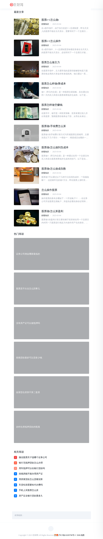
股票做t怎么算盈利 (52, 211)
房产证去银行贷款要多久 (31, 496)
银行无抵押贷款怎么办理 (31, 463)
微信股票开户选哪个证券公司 (33, 457)
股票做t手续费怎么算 (53, 126)
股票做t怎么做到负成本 (55, 147)
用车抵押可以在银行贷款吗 (32, 468)
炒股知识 (45, 24)
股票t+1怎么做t (50, 19)
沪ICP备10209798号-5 (67, 535)
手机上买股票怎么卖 (28, 490)
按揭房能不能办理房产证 (31, 474)
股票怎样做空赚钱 (51, 104)
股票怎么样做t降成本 (53, 83)
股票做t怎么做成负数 (53, 168)
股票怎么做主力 (50, 62)
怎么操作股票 (49, 190)
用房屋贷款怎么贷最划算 (31, 479)
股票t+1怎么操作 (51, 41)
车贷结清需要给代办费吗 (31, 485)
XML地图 (81, 535)
